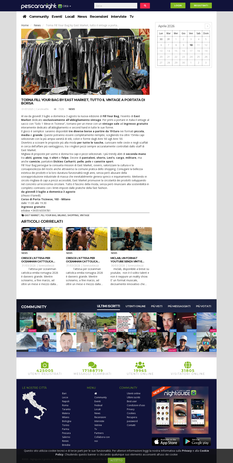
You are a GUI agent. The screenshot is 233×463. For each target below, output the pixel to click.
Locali (70, 17)
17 (191, 51)
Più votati (203, 306)
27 (161, 62)
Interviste (119, 17)
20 (161, 56)
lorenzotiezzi (46, 265)
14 (168, 51)
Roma (65, 405)
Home (25, 25)
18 (198, 51)
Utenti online (135, 306)
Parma (65, 429)
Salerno (66, 437)
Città (64, 7)
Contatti (131, 425)
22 (176, 56)
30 (161, 39)
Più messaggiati (179, 306)
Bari (64, 393)
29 (176, 62)
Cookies (131, 413)
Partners (98, 433)
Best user (132, 401)
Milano (65, 417)
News (82, 17)
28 (168, 62)
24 (191, 56)
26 (206, 56)
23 (183, 56)
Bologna (66, 421)
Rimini (65, 441)
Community (39, 17)
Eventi (57, 17)
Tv (131, 17)
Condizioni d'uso (136, 405)
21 (168, 56)
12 (206, 45)
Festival (98, 405)
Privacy (130, 409)
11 (198, 45)
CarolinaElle (42, 109)
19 (206, 51)
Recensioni (99, 17)
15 (176, 51)
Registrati (201, 5)
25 (198, 56)
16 (183, 51)
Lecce (65, 397)
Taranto (66, 409)
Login (178, 5)
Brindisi (66, 445)
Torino (65, 425)
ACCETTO (116, 460)
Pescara (66, 433)
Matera (66, 413)
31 (168, 39)
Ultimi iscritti (108, 306)
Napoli (65, 401)
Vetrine (98, 425)
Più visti (156, 306)
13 (161, 51)
